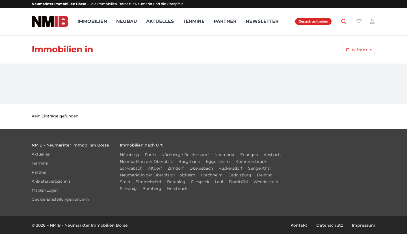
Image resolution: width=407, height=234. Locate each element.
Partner (225, 21)
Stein (125, 181)
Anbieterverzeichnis (51, 181)
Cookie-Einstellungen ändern (60, 199)
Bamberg (151, 188)
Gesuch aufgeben (313, 21)
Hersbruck (177, 188)
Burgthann (189, 161)
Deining (265, 175)
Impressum (363, 225)
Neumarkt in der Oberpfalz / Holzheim (157, 175)
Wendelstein (266, 181)
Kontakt (299, 225)
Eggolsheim (218, 161)
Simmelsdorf (148, 181)
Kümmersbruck (251, 161)
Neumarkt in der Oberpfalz (146, 161)
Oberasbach (201, 168)
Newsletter (262, 21)
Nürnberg (129, 154)
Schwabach (131, 168)
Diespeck (200, 181)
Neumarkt (225, 154)
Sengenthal (259, 168)
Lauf (219, 181)
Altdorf (155, 168)
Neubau (126, 21)
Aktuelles (160, 21)
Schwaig (128, 188)
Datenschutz (329, 225)
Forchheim (212, 175)
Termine (194, 21)
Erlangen (249, 154)
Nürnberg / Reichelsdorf (185, 154)
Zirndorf (176, 168)
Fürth (150, 154)
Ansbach (272, 154)
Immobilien (92, 21)
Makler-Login (45, 190)
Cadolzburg (239, 175)
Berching (176, 181)
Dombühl (238, 181)
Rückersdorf (230, 168)
